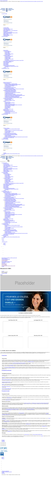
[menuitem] (26, 241)
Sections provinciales (6, 35)
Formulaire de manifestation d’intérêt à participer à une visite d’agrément (14, 88)
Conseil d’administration (7, 29)
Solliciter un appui (7, 132)
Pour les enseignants (6, 64)
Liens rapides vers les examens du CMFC (10, 87)
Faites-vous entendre (7, 227)
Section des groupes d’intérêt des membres (9, 65)
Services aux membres (5, 36)
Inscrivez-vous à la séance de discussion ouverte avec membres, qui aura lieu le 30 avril (31, 1)
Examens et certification (7, 192)
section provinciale (26, 434)
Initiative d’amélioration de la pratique (10, 232)
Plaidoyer (6, 129)
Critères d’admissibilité (8, 51)
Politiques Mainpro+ (7, 103)
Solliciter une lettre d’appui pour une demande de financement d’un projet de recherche (16, 233)
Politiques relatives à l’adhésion (9, 176)
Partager (1, 274)
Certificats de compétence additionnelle (10, 367)
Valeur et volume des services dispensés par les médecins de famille (14, 130)
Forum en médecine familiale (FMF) (6, 388)
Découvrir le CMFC (7, 58)
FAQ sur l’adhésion (7, 53)
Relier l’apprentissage (8, 106)
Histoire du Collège (6, 34)
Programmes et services (8, 56)
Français (3, 240)
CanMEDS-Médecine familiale (9, 93)
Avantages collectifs (7, 57)
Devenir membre (6, 50)
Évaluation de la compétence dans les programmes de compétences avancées (15, 95)
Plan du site (3, 473)
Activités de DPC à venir (7, 113)
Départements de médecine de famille (10, 100)
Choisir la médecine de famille (6, 259)
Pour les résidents (4, 264)
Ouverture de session (4, 241)
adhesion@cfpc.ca (9, 397)
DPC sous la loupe (7, 221)
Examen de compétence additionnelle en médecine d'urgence (13, 84)
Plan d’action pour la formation (8, 82)
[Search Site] (3, 12)
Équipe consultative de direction (8, 33)
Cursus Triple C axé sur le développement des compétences (12, 92)
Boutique (5, 244)
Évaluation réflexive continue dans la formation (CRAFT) (12, 205)
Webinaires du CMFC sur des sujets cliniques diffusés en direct (12, 153)
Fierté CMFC (7, 189)
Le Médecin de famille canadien (9, 181)
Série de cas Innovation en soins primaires (10, 133)
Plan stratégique (6, 31)
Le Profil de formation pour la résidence (10, 91)
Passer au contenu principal (3, 0)
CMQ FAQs (6, 108)
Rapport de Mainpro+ (8, 107)
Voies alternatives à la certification (9, 195)
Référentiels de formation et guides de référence (10, 90)
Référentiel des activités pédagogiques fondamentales (12, 96)
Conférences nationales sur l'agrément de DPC (11, 112)
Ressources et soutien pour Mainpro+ (10, 102)
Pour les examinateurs (6, 62)
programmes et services (31, 361)
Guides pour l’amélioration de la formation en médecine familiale (13, 97)
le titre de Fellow (11, 365)
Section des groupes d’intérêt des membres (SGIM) (11, 66)
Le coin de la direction (6, 28)
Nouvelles (5, 236)
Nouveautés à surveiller (8, 99)
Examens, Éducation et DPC (5, 68)
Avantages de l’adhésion (7, 55)
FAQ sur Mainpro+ (7, 216)
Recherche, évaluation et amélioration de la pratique (10, 230)
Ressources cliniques (6, 219)
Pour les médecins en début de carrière (7, 261)
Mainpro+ (5, 101)
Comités (5, 67)
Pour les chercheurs (6, 63)
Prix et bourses (7, 59)
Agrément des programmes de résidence (10, 89)
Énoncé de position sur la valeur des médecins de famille (12, 225)
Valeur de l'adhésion (4, 260)
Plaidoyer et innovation (5, 114)
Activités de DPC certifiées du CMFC (8, 218)
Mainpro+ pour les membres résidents (10, 213)
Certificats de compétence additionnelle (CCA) (11, 85)
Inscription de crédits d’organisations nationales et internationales (13, 104)
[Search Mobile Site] (3, 161)
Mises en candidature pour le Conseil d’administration (10, 30)
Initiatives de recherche (8, 135)
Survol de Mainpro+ (7, 211)
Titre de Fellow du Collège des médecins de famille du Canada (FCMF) (14, 60)
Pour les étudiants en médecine (7, 184)
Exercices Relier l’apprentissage (6, 386)
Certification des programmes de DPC (8, 110)
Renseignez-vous (9, 409)
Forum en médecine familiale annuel (37, 434)
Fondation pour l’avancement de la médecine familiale (11, 32)
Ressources (3, 154)
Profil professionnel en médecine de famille (10, 200)
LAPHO (3, 472)
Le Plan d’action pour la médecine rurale (9, 137)
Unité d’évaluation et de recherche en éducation (11, 134)
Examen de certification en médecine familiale (11, 83)
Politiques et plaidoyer (6, 224)
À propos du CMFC (4, 13)
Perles (3, 384)
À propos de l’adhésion (6, 173)
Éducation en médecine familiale (8, 98)
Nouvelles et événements (5, 235)
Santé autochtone (6, 138)
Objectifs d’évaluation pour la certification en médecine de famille (13, 94)
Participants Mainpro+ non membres (10, 105)
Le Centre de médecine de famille (9, 131)
